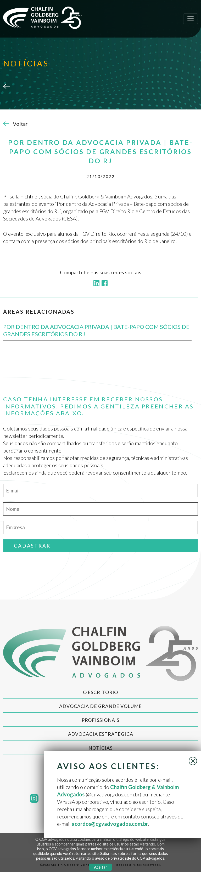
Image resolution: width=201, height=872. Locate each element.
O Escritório (100, 692)
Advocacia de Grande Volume (100, 706)
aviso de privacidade (113, 858)
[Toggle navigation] (190, 18)
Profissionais (101, 720)
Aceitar (100, 867)
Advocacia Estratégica (100, 734)
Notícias (100, 748)
